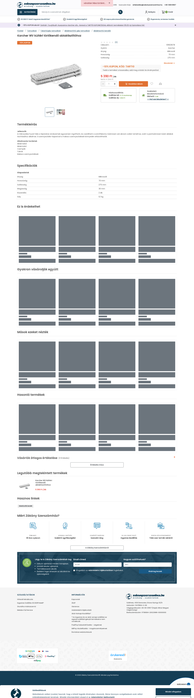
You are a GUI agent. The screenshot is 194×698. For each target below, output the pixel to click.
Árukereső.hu (118, 659)
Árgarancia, (155, 19)
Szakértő (70, 19)
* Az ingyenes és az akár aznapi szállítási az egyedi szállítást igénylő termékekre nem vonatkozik (89, 619)
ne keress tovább (167, 19)
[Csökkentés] (103, 83)
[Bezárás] (175, 25)
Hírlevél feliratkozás (25, 599)
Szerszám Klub (125, 5)
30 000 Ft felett (27, 19)
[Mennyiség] (109, 83)
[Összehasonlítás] (160, 83)
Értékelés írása (97, 465)
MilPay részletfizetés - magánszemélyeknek (89, 629)
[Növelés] (114, 83)
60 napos (107, 19)
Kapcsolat (76, 599)
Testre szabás (173, 688)
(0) (116, 42)
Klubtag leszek (155, 571)
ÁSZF (73, 603)
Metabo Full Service (25, 610)
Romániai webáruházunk (82, 632)
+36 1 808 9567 (170, 5)
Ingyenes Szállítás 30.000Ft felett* (30, 603)
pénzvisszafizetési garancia (122, 19)
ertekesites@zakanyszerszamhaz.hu (147, 5)
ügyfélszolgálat (80, 19)
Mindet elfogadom (173, 680)
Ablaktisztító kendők (25, 506)
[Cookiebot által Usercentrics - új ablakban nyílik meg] (16, 693)
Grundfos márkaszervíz (26, 607)
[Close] (109, 3)
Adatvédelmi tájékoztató (82, 610)
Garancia (75, 607)
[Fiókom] (150, 12)
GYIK (115, 5)
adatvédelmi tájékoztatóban (100, 570)
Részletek (36, 692)
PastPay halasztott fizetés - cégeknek (87, 625)
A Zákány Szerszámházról (97, 548)
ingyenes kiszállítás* (42, 19)
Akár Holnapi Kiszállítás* (81, 614)
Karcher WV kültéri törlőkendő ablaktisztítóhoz (43, 482)
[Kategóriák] (27, 12)
